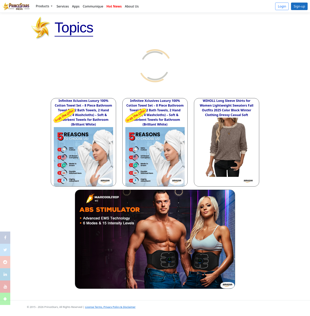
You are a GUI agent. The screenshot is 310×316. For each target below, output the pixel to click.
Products (43, 6)
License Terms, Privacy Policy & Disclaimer (110, 307)
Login (282, 6)
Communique (93, 6)
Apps (75, 6)
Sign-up (299, 6)
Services (63, 6)
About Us (132, 6)
